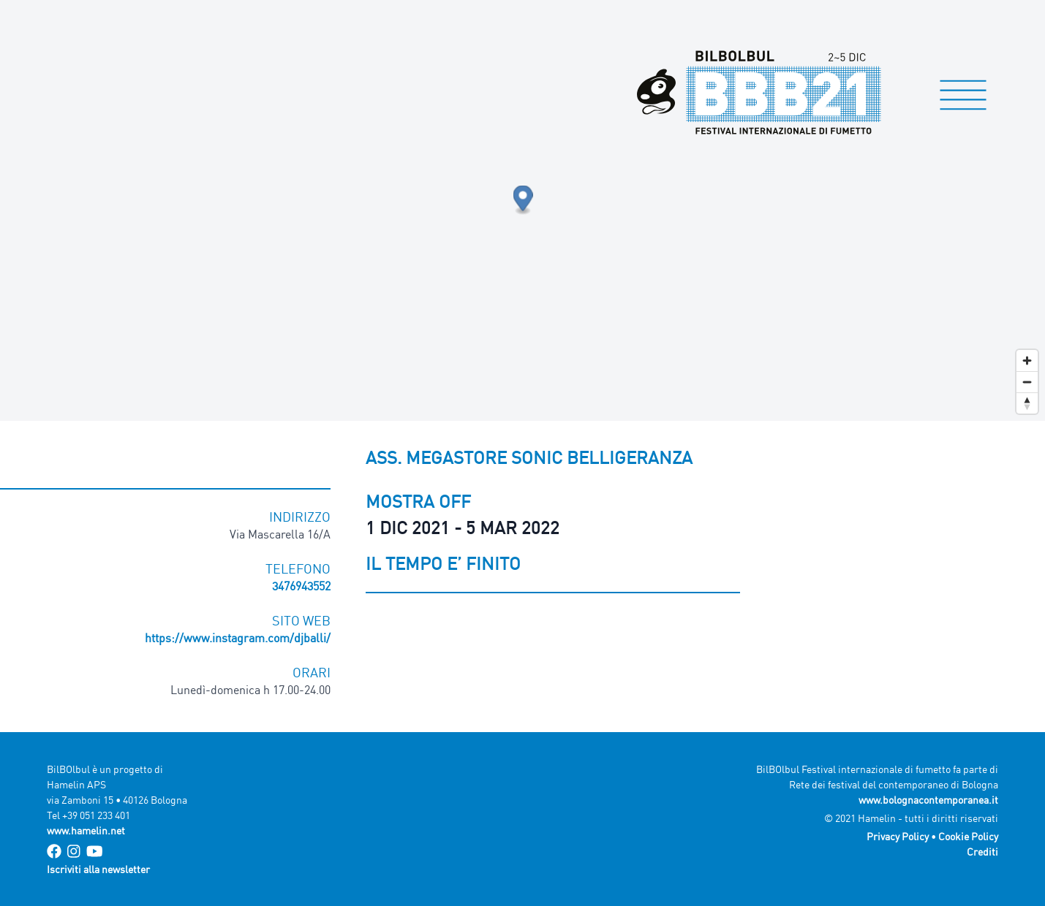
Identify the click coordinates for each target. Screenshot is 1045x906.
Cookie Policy (968, 836)
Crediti (982, 851)
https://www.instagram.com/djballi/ (238, 638)
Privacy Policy (898, 836)
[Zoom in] (1027, 360)
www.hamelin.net (86, 830)
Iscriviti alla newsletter (98, 869)
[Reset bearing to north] (1027, 403)
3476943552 (301, 586)
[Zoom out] (1027, 381)
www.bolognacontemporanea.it (928, 799)
